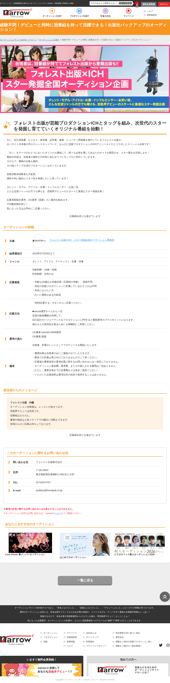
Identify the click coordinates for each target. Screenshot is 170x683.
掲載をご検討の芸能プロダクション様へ (134, 641)
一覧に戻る (85, 580)
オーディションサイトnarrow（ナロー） (82, 680)
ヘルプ (150, 11)
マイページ (72, 633)
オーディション (51, 633)
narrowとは (91, 633)
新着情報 (71, 641)
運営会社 (120, 637)
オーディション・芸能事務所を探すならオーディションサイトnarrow (26, 3)
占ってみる (125, 3)
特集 (46, 641)
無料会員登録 (149, 4)
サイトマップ (92, 637)
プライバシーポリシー (96, 646)
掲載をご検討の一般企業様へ (129, 646)
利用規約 (90, 641)
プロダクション (51, 637)
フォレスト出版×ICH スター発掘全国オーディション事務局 (81, 240)
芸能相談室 (152, 15)
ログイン (164, 4)
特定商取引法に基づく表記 (128, 633)
